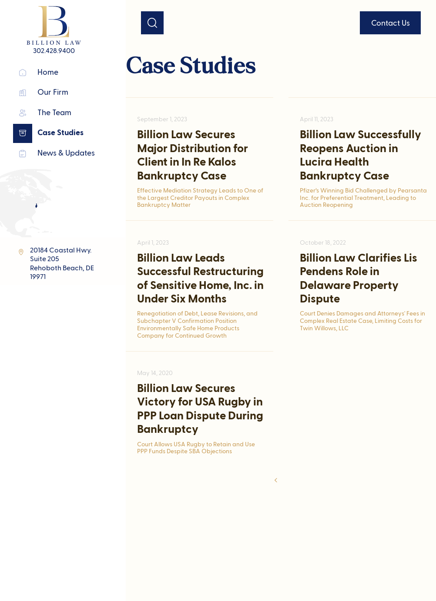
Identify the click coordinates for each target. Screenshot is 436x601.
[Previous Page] (277, 481)
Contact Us (390, 23)
